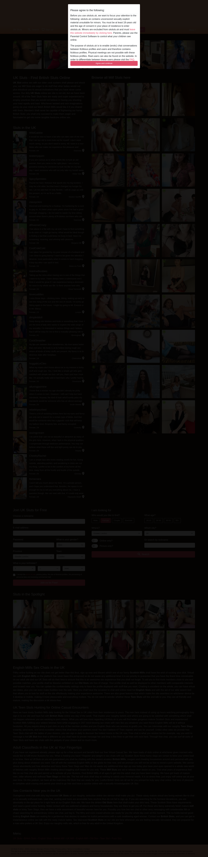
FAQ (132, 59)
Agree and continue (104, 63)
